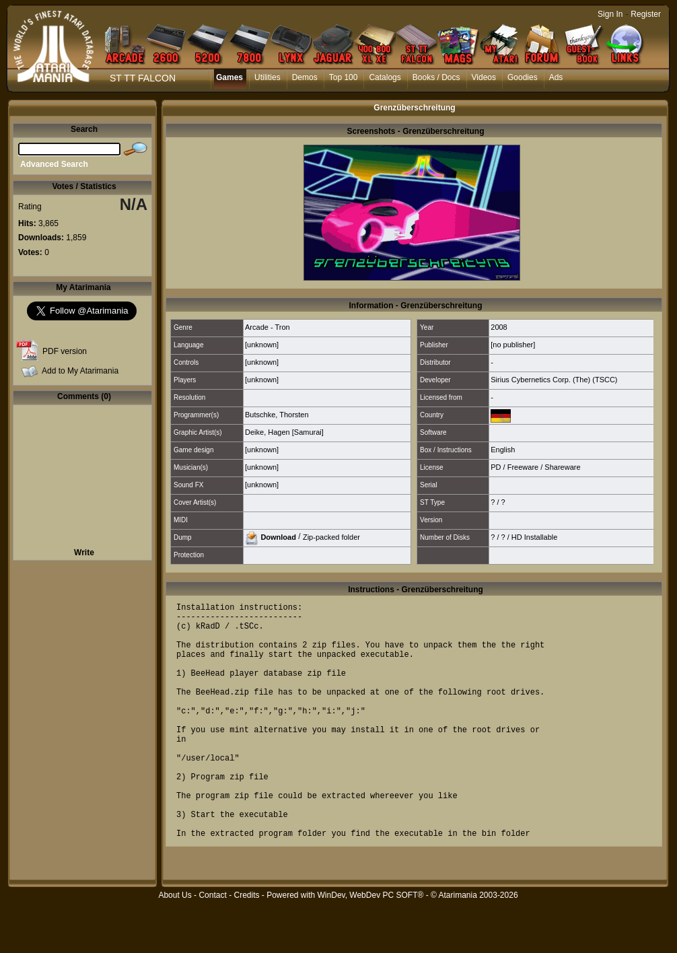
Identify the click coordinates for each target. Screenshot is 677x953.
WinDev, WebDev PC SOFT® (371, 945)
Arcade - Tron (267, 327)
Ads (556, 77)
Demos (305, 77)
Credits (246, 945)
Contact (212, 945)
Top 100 (343, 77)
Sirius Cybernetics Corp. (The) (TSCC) (554, 380)
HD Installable (534, 537)
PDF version (64, 351)
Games (229, 77)
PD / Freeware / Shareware (535, 467)
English (503, 450)
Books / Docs (436, 77)
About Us (174, 945)
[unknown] (262, 345)
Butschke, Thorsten (277, 415)
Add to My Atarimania (80, 371)
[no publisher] (513, 345)
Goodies (522, 77)
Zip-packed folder (331, 536)
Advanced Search (54, 164)
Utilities (267, 77)
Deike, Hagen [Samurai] (284, 432)
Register (646, 14)
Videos (484, 77)
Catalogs (384, 77)
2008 (499, 327)
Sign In (610, 14)
